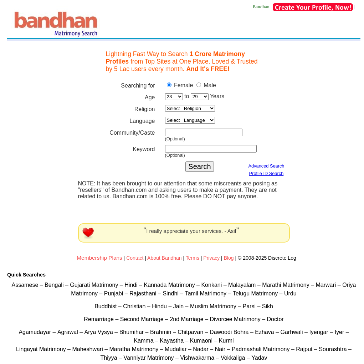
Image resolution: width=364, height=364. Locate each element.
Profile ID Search (266, 173)
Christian (134, 306)
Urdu (290, 293)
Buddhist (105, 306)
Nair (221, 349)
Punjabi (114, 293)
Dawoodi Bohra (229, 332)
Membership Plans (99, 258)
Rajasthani (143, 293)
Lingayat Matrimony (41, 349)
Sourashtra (333, 349)
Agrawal (67, 332)
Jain (178, 306)
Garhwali (292, 332)
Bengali (55, 285)
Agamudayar (35, 332)
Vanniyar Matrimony (150, 358)
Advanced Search (266, 166)
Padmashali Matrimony (261, 349)
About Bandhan (164, 258)
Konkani (212, 285)
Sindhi (171, 293)
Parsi (248, 306)
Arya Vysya (99, 332)
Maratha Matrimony (134, 349)
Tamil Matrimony (206, 293)
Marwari (326, 285)
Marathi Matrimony (286, 285)
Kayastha (172, 341)
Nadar (201, 349)
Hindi (131, 285)
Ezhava (265, 332)
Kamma (143, 341)
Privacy (212, 258)
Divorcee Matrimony (236, 319)
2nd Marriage (186, 319)
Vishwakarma (197, 358)
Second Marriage (142, 319)
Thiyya (110, 358)
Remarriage (99, 319)
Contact (134, 258)
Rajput (304, 349)
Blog (229, 258)
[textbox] (203, 132)
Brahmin (160, 332)
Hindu (159, 306)
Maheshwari (88, 349)
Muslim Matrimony (214, 306)
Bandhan (261, 6)
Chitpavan (190, 332)
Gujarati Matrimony (95, 285)
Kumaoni (201, 341)
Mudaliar (176, 349)
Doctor (275, 319)
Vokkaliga (233, 358)
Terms (193, 258)
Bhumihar (132, 332)
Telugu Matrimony (256, 293)
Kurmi (226, 341)
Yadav (259, 358)
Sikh (267, 306)
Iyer (339, 332)
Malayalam (242, 285)
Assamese (26, 285)
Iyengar (318, 332)
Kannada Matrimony (170, 285)
